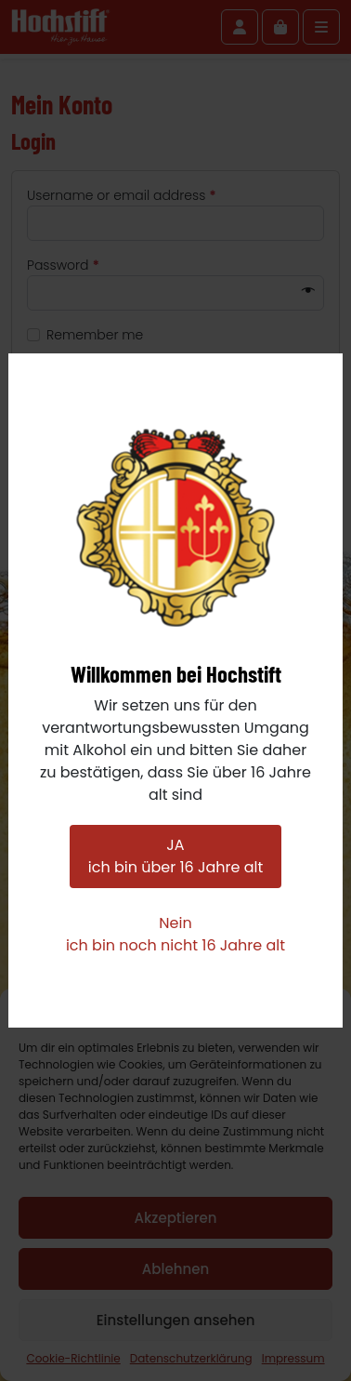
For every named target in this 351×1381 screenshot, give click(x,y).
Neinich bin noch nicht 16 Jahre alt (175, 934)
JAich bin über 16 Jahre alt (175, 856)
